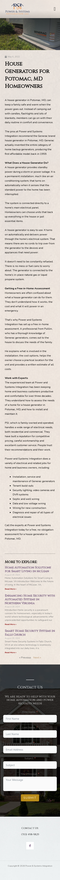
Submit (30, 798)
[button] (55, 8)
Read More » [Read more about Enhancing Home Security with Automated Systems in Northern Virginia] (10, 624)
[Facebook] (30, 845)
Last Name (29, 727)
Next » (37, 657)
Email (29, 743)
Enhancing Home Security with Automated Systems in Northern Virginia (30, 599)
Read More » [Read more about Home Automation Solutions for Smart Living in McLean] (10, 589)
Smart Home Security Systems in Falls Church (30, 633)
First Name (28, 712)
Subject (28, 758)
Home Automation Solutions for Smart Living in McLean (28, 569)
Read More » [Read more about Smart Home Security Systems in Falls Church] (10, 652)
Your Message (29, 774)
